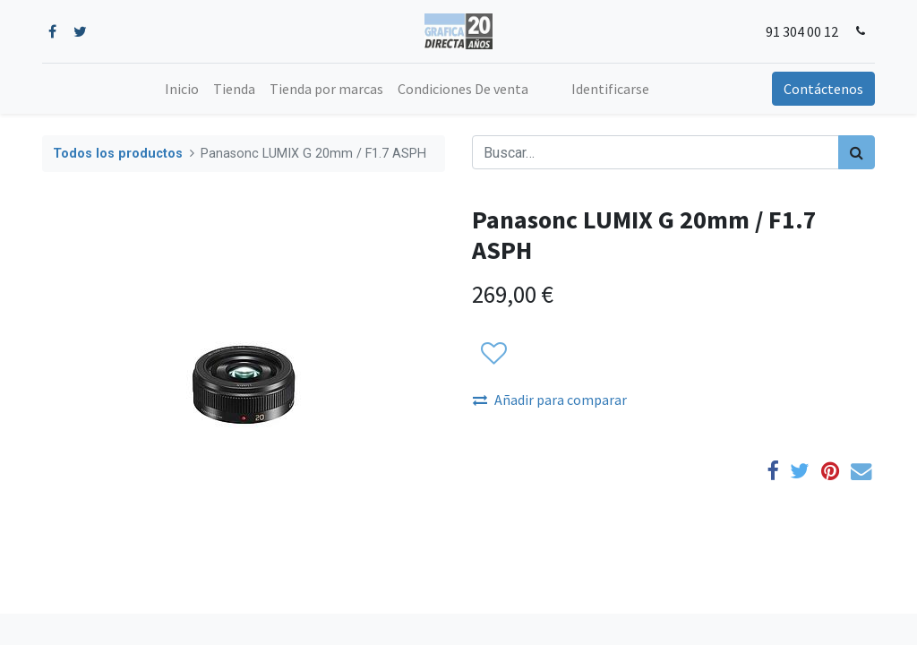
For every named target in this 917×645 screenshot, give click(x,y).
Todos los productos (118, 153)
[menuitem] (182, 89)
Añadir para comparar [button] (550, 399)
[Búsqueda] (856, 152)
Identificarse (610, 89)
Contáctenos (823, 89)
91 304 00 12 (802, 31)
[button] (493, 354)
